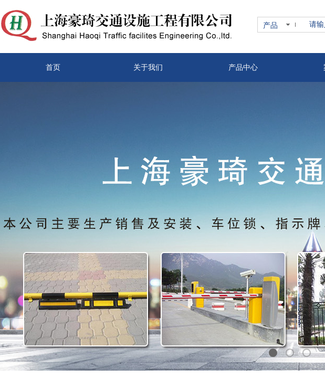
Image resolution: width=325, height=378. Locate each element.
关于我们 (148, 67)
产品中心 (243, 67)
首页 (53, 67)
